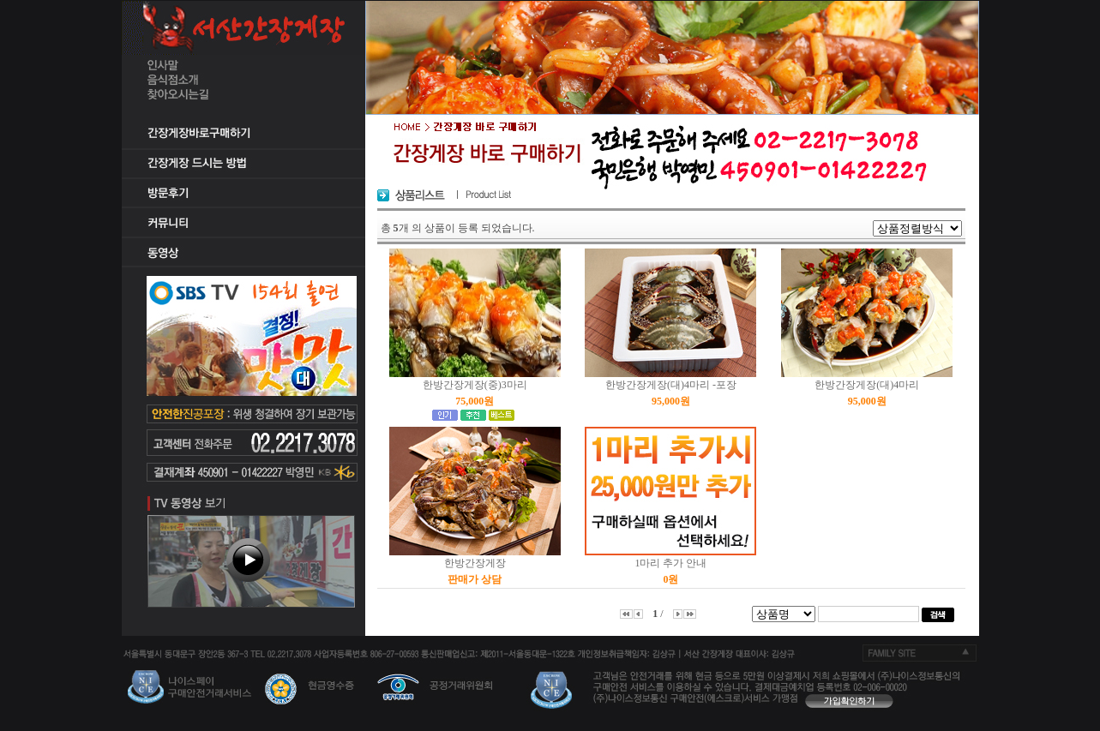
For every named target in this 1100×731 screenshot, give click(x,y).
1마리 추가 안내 (670, 563)
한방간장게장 (475, 563)
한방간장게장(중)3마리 (475, 385)
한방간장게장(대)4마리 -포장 (670, 385)
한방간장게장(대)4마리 (866, 385)
